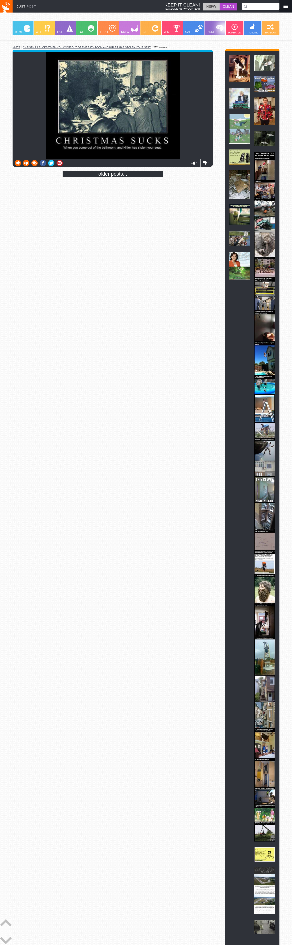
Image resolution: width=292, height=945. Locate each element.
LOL (86, 29)
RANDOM (270, 29)
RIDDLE (215, 29)
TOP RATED (234, 29)
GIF (150, 29)
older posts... (112, 174)
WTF (43, 29)
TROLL (108, 29)
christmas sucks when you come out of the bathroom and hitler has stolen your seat (87, 47)
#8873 (16, 47)
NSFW (129, 29)
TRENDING (252, 28)
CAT (194, 29)
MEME (22, 29)
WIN (172, 29)
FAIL (65, 29)
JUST (26, 6)
